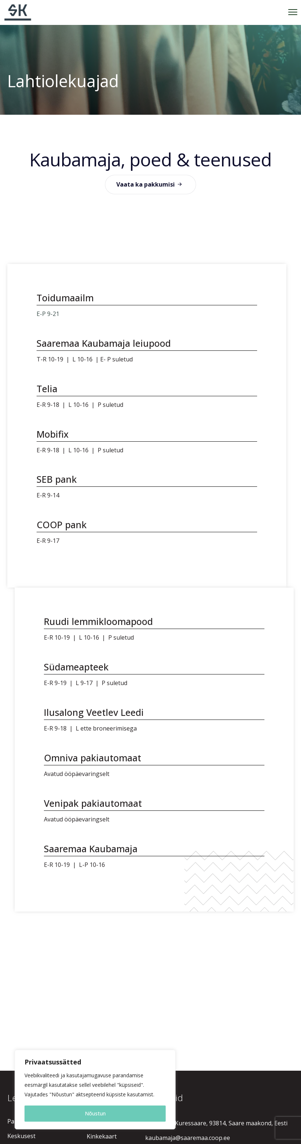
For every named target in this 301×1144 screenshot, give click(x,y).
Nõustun (95, 1113)
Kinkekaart (102, 1136)
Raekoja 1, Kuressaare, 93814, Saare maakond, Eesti (216, 1123)
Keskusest (21, 1136)
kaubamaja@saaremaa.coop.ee (187, 1138)
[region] (95, 1089)
